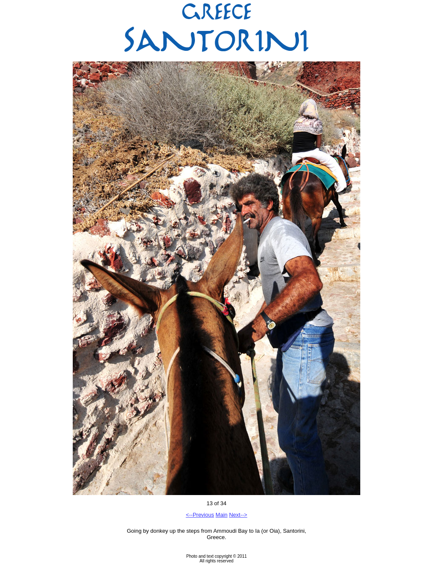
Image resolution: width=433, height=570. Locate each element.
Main (221, 515)
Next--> (238, 515)
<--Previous (200, 515)
